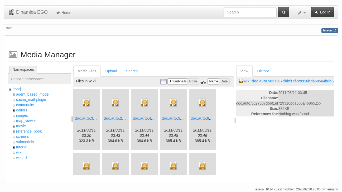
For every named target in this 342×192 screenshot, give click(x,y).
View (244, 71)
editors (21, 110)
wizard (21, 158)
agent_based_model (33, 94)
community (25, 105)
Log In (322, 12)
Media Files (87, 71)
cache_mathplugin (31, 99)
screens (22, 136)
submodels (25, 142)
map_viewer (26, 121)
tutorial (21, 147)
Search (132, 71)
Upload (111, 71)
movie (21, 126)
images (22, 115)
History (263, 71)
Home (63, 13)
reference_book (29, 131)
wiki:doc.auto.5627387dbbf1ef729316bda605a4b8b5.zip (292, 81)
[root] (16, 89)
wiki (19, 152)
